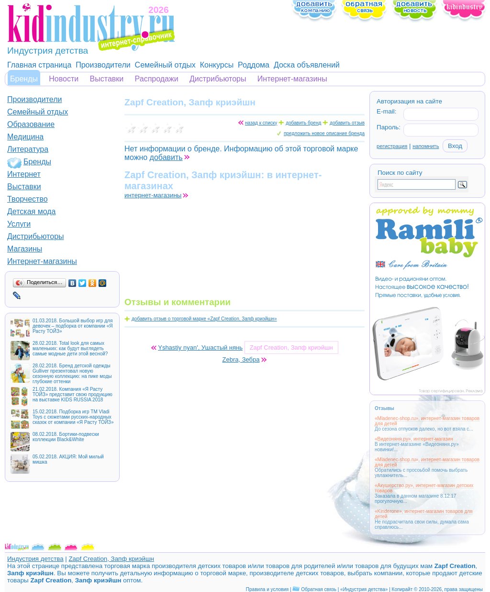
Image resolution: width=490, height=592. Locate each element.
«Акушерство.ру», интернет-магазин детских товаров (424, 488)
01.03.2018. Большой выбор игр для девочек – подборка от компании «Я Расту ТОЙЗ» (72, 326)
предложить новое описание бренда (324, 133)
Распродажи (156, 79)
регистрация (392, 146)
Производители (103, 65)
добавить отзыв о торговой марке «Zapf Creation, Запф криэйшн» (204, 318)
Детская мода (31, 211)
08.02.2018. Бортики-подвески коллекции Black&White (66, 437)
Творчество (27, 199)
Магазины (24, 249)
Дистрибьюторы (217, 79)
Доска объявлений (307, 65)
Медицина (25, 137)
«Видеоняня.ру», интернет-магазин (414, 439)
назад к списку (261, 122)
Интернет (24, 174)
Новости (63, 79)
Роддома (253, 65)
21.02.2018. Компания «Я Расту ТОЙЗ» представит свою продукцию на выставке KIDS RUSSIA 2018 (72, 394)
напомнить (425, 146)
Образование (31, 124)
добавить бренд (303, 122)
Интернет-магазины (292, 79)
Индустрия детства (35, 558)
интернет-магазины (152, 195)
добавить (166, 157)
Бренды (24, 79)
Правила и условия (267, 589)
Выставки (107, 79)
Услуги (19, 224)
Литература (27, 149)
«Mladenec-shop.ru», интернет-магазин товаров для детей (427, 421)
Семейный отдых (165, 65)
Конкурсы (217, 65)
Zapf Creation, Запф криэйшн (111, 558)
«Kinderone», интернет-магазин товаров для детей (424, 514)
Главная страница (39, 65)
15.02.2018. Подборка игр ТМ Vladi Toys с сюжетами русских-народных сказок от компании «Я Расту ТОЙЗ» (73, 417)
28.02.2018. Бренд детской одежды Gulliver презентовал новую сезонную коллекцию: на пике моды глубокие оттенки (72, 373)
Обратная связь (318, 589)
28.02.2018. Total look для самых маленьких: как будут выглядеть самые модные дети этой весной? (70, 348)
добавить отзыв (347, 122)
